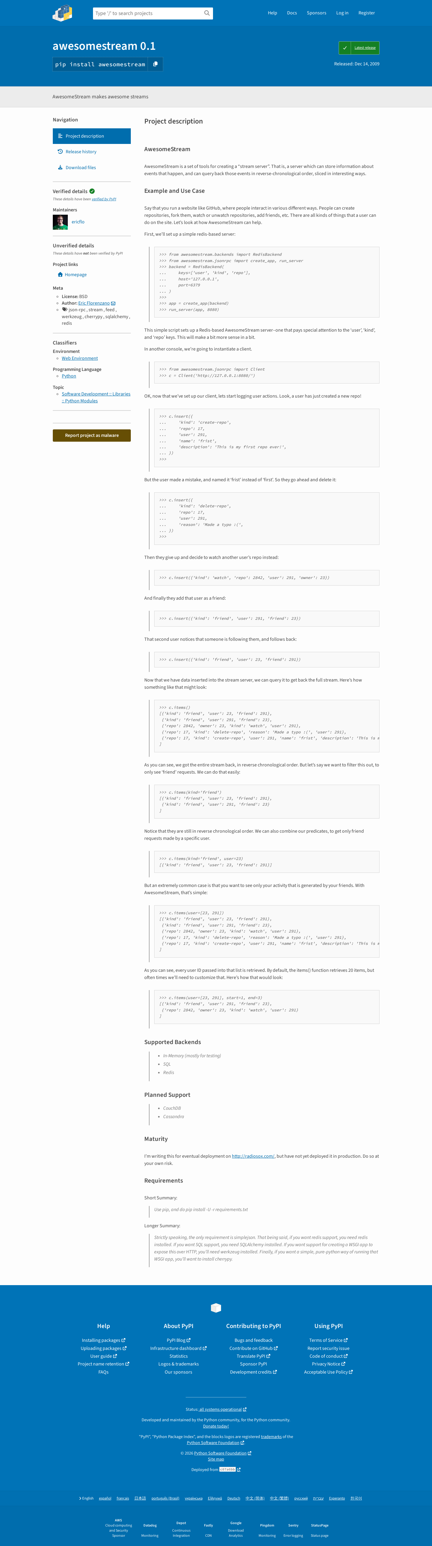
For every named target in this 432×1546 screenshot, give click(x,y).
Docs (292, 13)
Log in (342, 13)
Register (366, 13)
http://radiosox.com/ (253, 1156)
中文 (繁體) (279, 1498)
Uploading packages (101, 1348)
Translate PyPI (251, 1356)
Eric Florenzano (94, 303)
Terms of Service (326, 1340)
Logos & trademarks (178, 1364)
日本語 (140, 1498)
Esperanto (337, 1498)
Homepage (72, 274)
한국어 (356, 1498)
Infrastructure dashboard (176, 1348)
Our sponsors (178, 1372)
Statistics (179, 1356)
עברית (318, 1498)
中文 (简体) (255, 1498)
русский (301, 1498)
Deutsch (233, 1498)
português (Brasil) (165, 1498)
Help (272, 13)
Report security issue (329, 1348)
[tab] (92, 136)
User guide (101, 1356)
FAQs (103, 1372)
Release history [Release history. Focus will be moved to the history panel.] (76, 151)
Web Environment (80, 358)
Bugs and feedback (254, 1340)
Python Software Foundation (213, 1443)
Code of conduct (326, 1356)
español (105, 1498)
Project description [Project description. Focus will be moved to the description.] (80, 136)
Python (69, 376)
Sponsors (316, 13)
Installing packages (101, 1340)
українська (193, 1498)
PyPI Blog (176, 1340)
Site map (216, 1459)
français (123, 1498)
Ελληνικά (215, 1498)
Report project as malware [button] (92, 435)
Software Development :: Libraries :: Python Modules (96, 397)
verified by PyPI (104, 199)
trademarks (271, 1437)
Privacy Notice (326, 1364)
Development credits (251, 1372)
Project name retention (101, 1364)
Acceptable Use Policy (326, 1372)
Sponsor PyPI (253, 1364)
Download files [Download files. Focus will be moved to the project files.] (76, 167)
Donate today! (216, 1426)
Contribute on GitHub (251, 1348)
